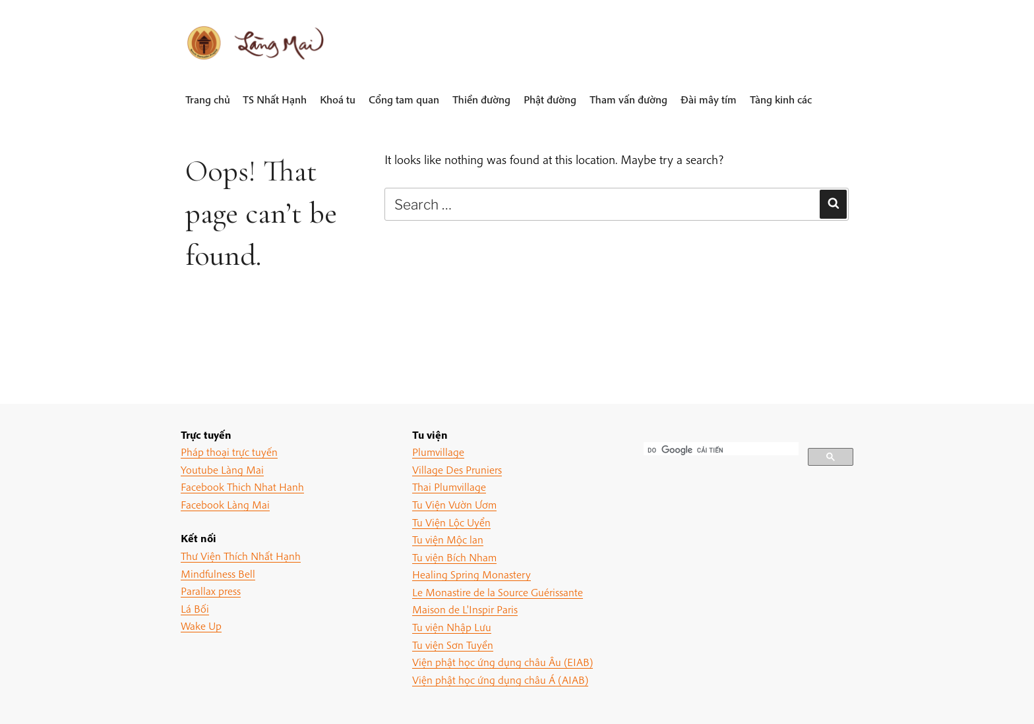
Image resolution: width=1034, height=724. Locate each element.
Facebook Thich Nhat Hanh (242, 486)
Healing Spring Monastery (471, 574)
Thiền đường (481, 99)
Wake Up (201, 625)
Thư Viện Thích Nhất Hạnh (241, 556)
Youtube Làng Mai (222, 469)
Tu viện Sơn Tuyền (452, 645)
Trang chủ (207, 99)
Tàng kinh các (781, 99)
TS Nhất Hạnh (275, 99)
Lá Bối (195, 608)
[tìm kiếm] (720, 450)
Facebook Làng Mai (225, 504)
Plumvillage (438, 452)
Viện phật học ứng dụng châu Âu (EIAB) (502, 662)
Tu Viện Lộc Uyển (451, 522)
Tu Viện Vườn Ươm (454, 504)
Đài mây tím (709, 99)
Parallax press (211, 591)
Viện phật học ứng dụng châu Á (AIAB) (500, 679)
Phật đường (550, 99)
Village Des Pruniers (457, 469)
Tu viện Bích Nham (454, 557)
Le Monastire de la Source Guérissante (497, 592)
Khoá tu (337, 99)
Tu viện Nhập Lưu (451, 627)
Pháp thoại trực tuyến (229, 452)
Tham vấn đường (628, 99)
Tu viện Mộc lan (447, 539)
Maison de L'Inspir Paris (465, 609)
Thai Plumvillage (449, 486)
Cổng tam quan (404, 99)
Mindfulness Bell (218, 573)
